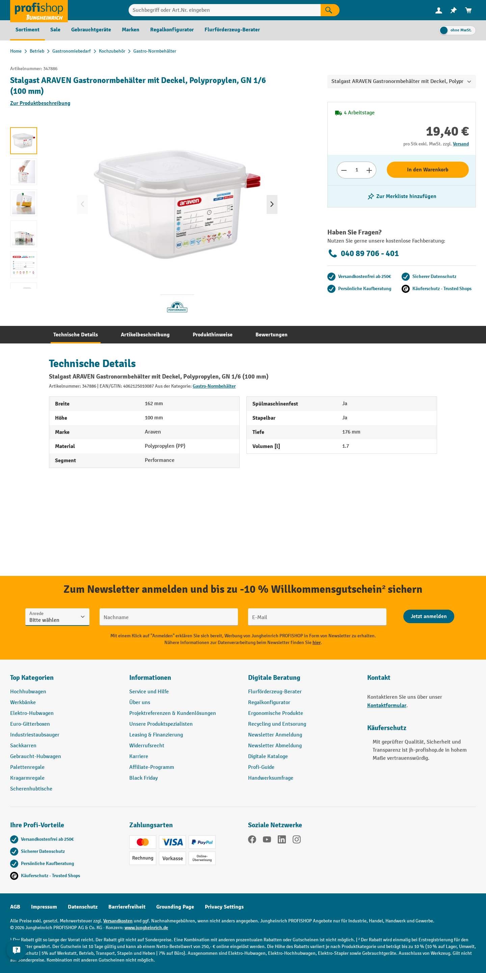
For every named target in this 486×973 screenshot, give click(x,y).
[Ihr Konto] (438, 10)
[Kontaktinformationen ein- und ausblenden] (17, 956)
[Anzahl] (356, 170)
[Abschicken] (428, 616)
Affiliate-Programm (151, 767)
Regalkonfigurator (269, 702)
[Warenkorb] (468, 10)
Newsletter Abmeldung (275, 746)
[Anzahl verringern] (344, 170)
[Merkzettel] (453, 10)
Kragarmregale (27, 778)
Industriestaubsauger (34, 735)
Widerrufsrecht (146, 746)
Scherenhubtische (31, 789)
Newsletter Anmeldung (275, 735)
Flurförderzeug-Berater (275, 692)
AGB (15, 907)
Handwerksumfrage (270, 778)
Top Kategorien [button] (32, 677)
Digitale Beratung (274, 677)
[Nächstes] (272, 204)
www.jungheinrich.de (146, 927)
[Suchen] (330, 10)
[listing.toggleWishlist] (401, 196)
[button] (302, 680)
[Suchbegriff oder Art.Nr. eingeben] (225, 10)
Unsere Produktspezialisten (161, 724)
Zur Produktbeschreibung (40, 103)
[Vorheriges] (82, 204)
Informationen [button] (150, 677)
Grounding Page (175, 907)
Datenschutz (83, 907)
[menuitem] (438, 10)
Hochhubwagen (28, 692)
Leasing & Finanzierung (156, 735)
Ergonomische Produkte (275, 713)
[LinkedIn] (282, 840)
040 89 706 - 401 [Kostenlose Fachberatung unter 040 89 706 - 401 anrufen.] (363, 253)
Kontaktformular (386, 705)
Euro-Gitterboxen (30, 724)
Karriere (138, 756)
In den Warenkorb (428, 169)
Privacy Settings (224, 907)
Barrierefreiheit (126, 907)
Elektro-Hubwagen (32, 713)
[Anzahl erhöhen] (369, 170)
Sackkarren (23, 746)
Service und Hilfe (149, 692)
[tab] (76, 334)
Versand (461, 144)
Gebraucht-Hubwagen (35, 756)
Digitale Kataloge (268, 756)
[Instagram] (297, 840)
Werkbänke (23, 702)
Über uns (139, 702)
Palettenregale (27, 767)
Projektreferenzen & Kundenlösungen (172, 713)
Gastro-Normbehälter (214, 386)
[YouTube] (267, 840)
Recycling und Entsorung (277, 724)
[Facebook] (252, 840)
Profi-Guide (261, 767)
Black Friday (143, 778)
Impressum (44, 907)
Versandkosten (118, 921)
